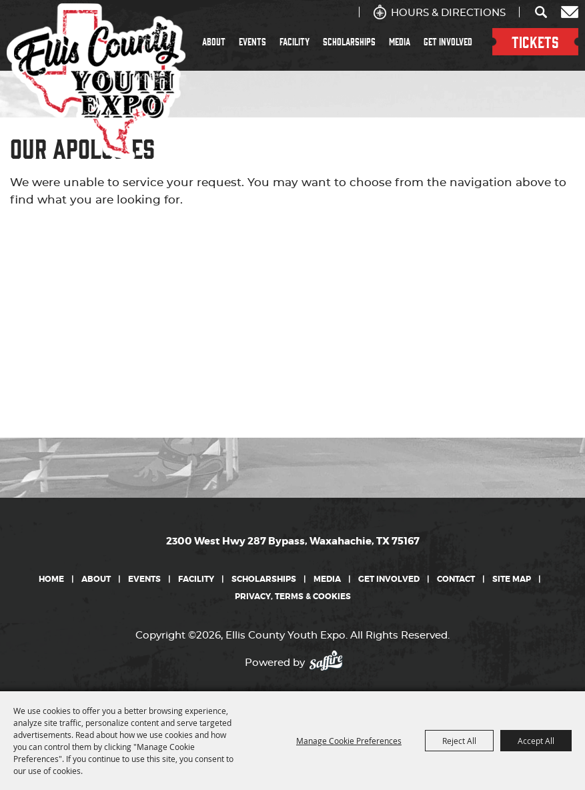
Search (541, 12)
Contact (456, 579)
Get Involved (448, 41)
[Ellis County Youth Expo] (96, 82)
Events (252, 41)
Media (399, 41)
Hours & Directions (448, 13)
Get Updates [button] (569, 12)
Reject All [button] (459, 740)
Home (51, 579)
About (213, 41)
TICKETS (535, 41)
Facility (294, 41)
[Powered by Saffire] (330, 659)
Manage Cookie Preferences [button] (349, 740)
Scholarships (349, 41)
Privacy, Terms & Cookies (293, 596)
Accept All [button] (536, 740)
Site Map (511, 579)
